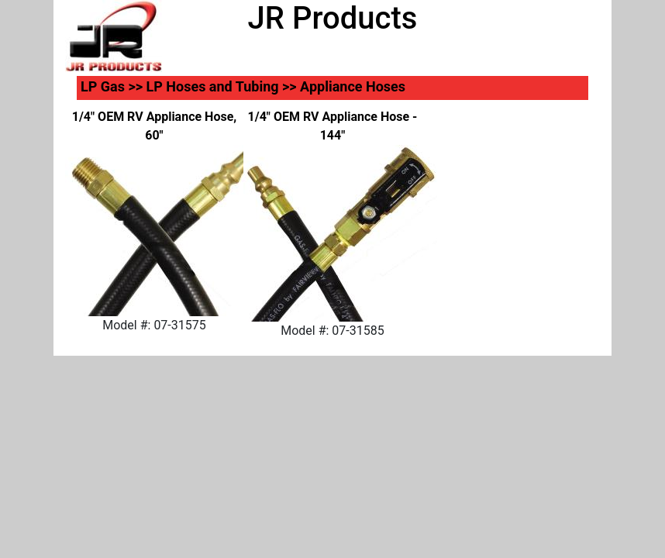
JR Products (333, 18)
